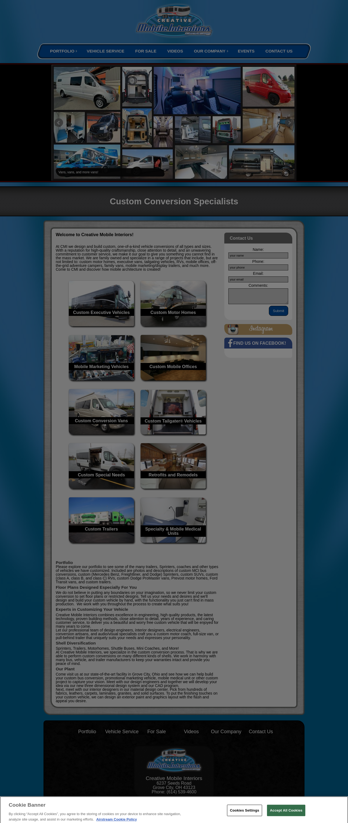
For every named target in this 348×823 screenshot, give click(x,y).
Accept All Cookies (286, 813)
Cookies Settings (244, 813)
